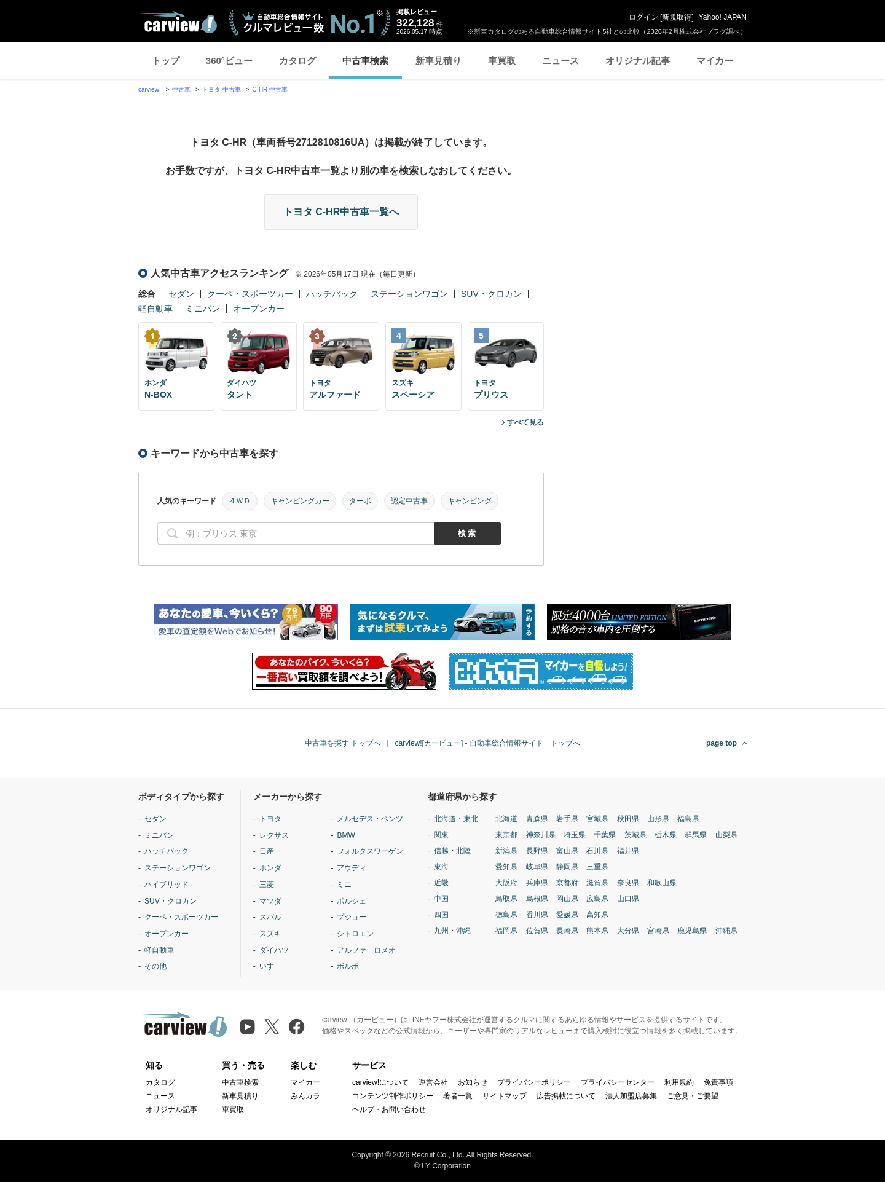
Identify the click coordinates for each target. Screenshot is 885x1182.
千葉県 (605, 834)
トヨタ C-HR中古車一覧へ (341, 212)
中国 (441, 898)
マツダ (270, 901)
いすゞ (270, 966)
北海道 (506, 818)
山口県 (628, 898)
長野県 (537, 850)
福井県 (628, 850)
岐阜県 (537, 866)
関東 (441, 834)
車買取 (502, 60)
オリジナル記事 (637, 60)
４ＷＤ (240, 501)
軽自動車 (155, 308)
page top (721, 743)
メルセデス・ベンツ (370, 818)
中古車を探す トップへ (342, 743)
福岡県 (506, 930)
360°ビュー (229, 60)
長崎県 (567, 930)
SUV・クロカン (491, 294)
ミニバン (203, 308)
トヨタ (270, 818)
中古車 (181, 89)
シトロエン (355, 933)
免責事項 (718, 1082)
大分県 (628, 930)
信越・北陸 (452, 850)
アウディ (351, 868)
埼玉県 (575, 834)
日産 (266, 851)
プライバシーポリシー (534, 1082)
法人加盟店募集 (631, 1096)
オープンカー (259, 308)
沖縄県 (726, 930)
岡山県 (567, 898)
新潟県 (506, 850)
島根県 (537, 898)
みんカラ (305, 1096)
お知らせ (472, 1082)
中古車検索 (365, 60)
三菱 (266, 884)
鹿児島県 (692, 930)
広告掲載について (566, 1096)
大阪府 (506, 882)
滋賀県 (597, 882)
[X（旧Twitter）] (272, 1027)
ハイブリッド (166, 884)
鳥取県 (506, 898)
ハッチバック (332, 294)
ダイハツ (274, 950)
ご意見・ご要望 (692, 1096)
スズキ (270, 933)
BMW (346, 835)
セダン (181, 294)
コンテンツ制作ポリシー (392, 1096)
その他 (155, 966)
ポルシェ (351, 901)
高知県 (597, 914)
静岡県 (567, 866)
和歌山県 (662, 882)
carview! (149, 89)
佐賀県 (537, 930)
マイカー (714, 60)
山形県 (658, 818)
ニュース (560, 60)
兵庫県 (537, 882)
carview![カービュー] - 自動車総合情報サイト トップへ (487, 743)
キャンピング (469, 501)
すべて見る (525, 422)
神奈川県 (541, 834)
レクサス (274, 835)
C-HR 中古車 (270, 89)
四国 (441, 914)
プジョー (351, 917)
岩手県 (567, 818)
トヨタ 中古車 (221, 89)
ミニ (344, 884)
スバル (270, 917)
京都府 (567, 882)
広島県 (597, 898)
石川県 (597, 850)
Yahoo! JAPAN (723, 17)
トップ (165, 60)
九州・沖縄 (452, 930)
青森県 (537, 818)
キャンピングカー (299, 501)
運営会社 (433, 1082)
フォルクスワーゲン (370, 851)
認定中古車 (409, 501)
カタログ (297, 60)
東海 (441, 866)
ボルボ (348, 966)
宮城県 (597, 818)
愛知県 (506, 866)
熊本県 (597, 930)
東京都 (506, 834)
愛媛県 (567, 914)
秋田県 (628, 818)
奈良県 (628, 882)
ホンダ (270, 868)
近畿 (441, 882)
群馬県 (696, 834)
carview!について (380, 1082)
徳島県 (506, 914)
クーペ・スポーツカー (250, 294)
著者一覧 (458, 1096)
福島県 (688, 818)
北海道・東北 (456, 818)
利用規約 (679, 1082)
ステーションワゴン (409, 294)
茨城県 (635, 834)
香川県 (537, 914)
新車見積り (438, 60)
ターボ (360, 501)
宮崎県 (658, 930)
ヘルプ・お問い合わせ (389, 1109)
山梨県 (726, 834)
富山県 (567, 850)
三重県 (597, 866)
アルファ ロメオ (366, 950)
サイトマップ (504, 1096)
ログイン (643, 17)
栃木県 (666, 834)
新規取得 (676, 17)
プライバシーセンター (618, 1082)
